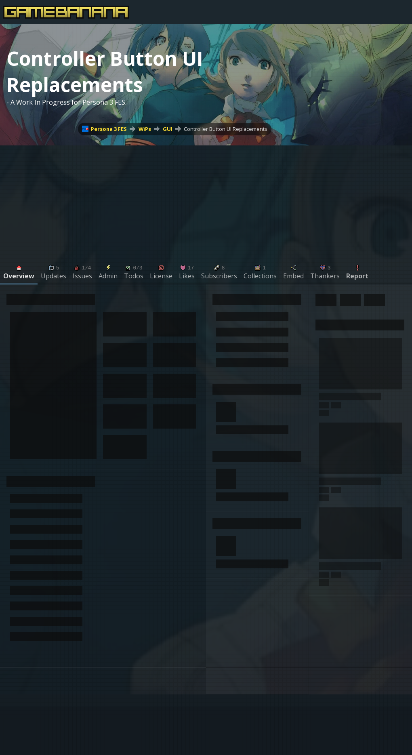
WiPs (145, 128)
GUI (167, 128)
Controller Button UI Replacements (225, 128)
